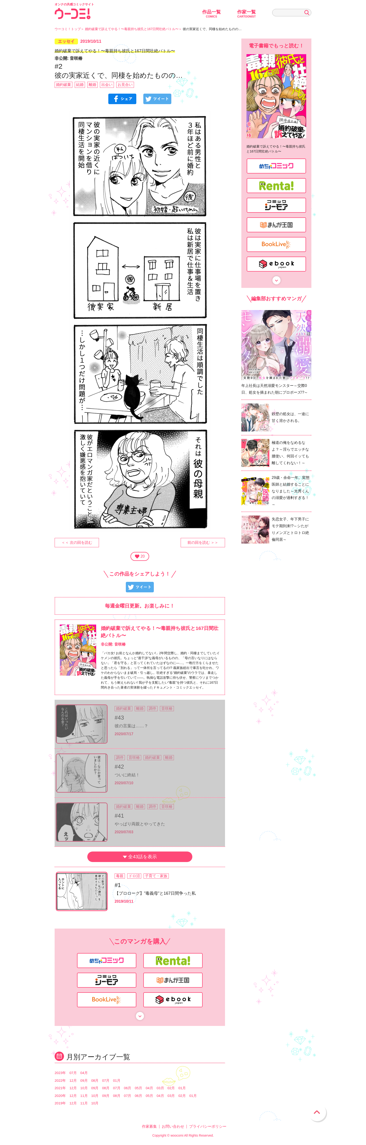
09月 (84, 1080)
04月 (84, 1073)
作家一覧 (246, 13)
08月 (95, 1080)
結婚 (80, 85)
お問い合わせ (173, 1126)
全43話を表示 (142, 856)
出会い (107, 85)
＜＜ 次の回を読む (76, 542)
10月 (84, 1088)
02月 (171, 1088)
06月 (127, 1088)
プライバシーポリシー (207, 1126)
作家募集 (149, 1126)
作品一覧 (211, 13)
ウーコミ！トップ (68, 29)
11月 (84, 1096)
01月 (116, 1080)
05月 (138, 1088)
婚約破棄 (63, 85)
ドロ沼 (134, 876)
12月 (73, 1080)
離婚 (92, 85)
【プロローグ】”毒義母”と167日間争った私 (155, 893)
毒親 (119, 876)
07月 (73, 1073)
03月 (160, 1088)
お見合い (125, 85)
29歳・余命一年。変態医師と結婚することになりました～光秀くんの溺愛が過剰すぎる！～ (291, 491)
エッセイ (66, 41)
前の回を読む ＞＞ (202, 542)
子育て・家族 (156, 876)
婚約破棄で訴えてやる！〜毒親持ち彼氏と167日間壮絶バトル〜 (132, 29)
